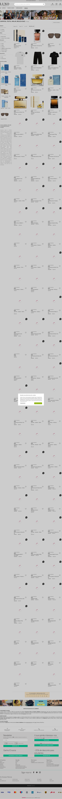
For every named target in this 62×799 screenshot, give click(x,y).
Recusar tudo (23, 403)
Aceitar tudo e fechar (38, 403)
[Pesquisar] (44, 4)
